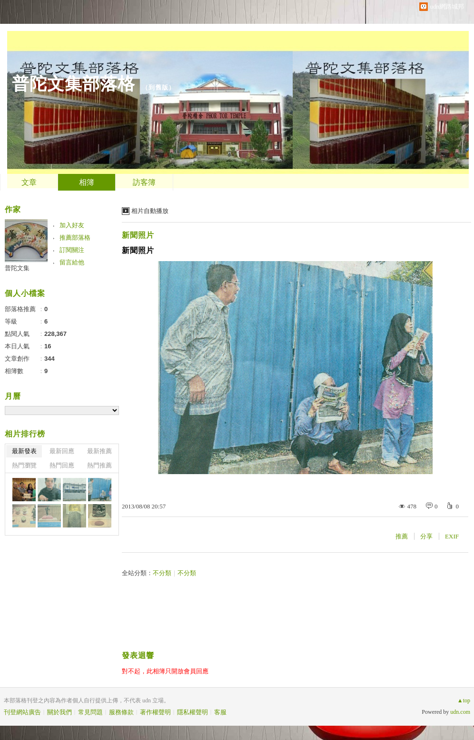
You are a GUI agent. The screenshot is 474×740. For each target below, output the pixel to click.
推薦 (401, 536)
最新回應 (61, 451)
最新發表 (24, 451)
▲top (463, 700)
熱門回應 (61, 465)
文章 (29, 182)
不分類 (162, 573)
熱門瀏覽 (24, 465)
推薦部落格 (74, 237)
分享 (426, 536)
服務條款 (121, 712)
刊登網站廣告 (22, 712)
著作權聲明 (155, 712)
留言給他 (71, 262)
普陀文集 (17, 268)
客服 (220, 712)
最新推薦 (99, 451)
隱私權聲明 (192, 712)
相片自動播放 (149, 210)
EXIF (452, 536)
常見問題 (90, 712)
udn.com (460, 712)
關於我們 (59, 712)
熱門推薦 (99, 465)
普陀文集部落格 (73, 83)
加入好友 (71, 225)
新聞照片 (138, 235)
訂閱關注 (71, 249)
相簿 (86, 182)
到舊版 (158, 87)
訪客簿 (144, 182)
